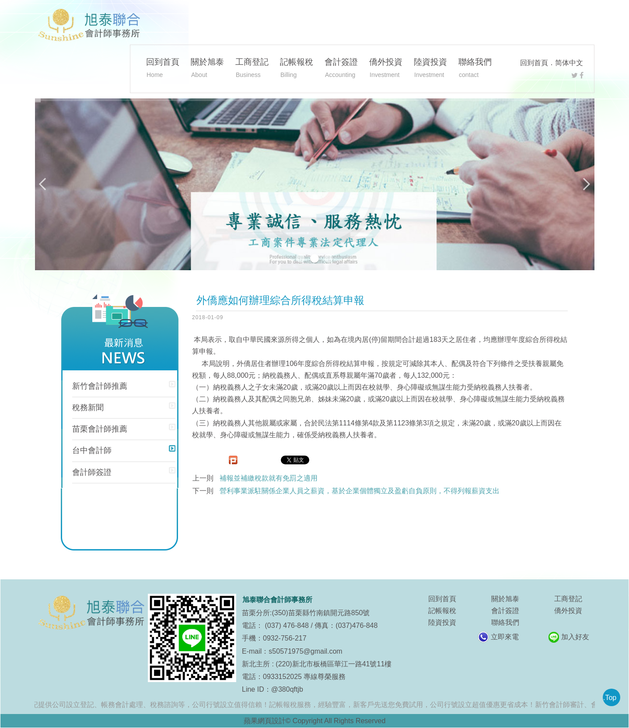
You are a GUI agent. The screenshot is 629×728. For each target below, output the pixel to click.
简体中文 (569, 62)
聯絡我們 (475, 69)
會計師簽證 (92, 472)
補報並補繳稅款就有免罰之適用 (269, 478)
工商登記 (252, 69)
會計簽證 (341, 69)
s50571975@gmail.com (305, 651)
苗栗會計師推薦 (99, 429)
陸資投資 (430, 69)
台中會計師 (92, 450)
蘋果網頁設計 (265, 721)
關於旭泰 (207, 69)
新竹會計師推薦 (99, 386)
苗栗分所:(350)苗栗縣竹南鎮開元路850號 (306, 613)
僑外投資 (385, 69)
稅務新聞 (88, 407)
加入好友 (575, 637)
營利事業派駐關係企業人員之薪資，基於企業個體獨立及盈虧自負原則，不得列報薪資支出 (360, 491)
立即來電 (505, 637)
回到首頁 (534, 62)
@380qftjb (287, 689)
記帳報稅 (296, 69)
